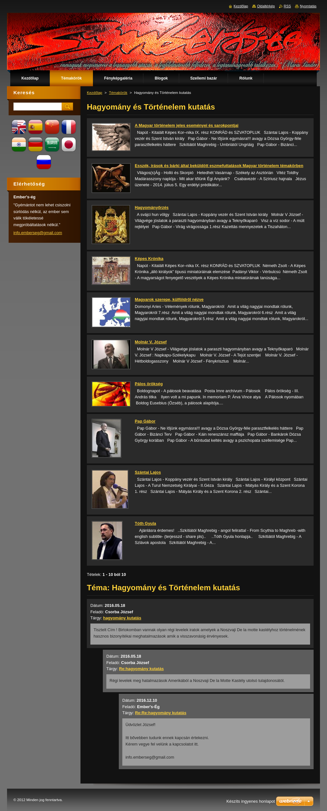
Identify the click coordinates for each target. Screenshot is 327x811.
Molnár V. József (151, 342)
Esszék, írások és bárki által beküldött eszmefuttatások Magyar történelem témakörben (219, 165)
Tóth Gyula (145, 523)
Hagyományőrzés (152, 207)
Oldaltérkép (266, 6)
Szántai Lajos (148, 472)
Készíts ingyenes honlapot (250, 801)
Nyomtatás (308, 6)
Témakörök (118, 93)
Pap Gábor (145, 421)
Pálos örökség (149, 383)
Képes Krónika (149, 258)
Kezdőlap (94, 93)
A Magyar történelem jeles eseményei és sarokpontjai (187, 125)
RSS (287, 6)
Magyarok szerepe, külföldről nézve (169, 299)
